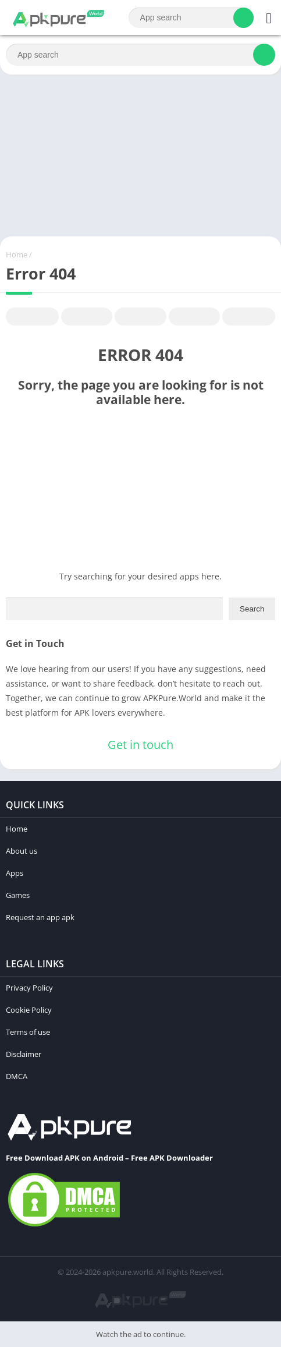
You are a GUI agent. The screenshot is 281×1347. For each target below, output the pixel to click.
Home (16, 254)
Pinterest (140, 316)
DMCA (16, 1076)
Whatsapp (249, 316)
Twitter (87, 316)
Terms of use (28, 1032)
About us (21, 851)
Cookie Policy (29, 1010)
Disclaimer (23, 1054)
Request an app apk (40, 917)
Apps (14, 873)
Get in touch (140, 744)
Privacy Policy (29, 987)
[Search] (191, 18)
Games (18, 895)
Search (252, 608)
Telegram (194, 316)
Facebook (32, 316)
